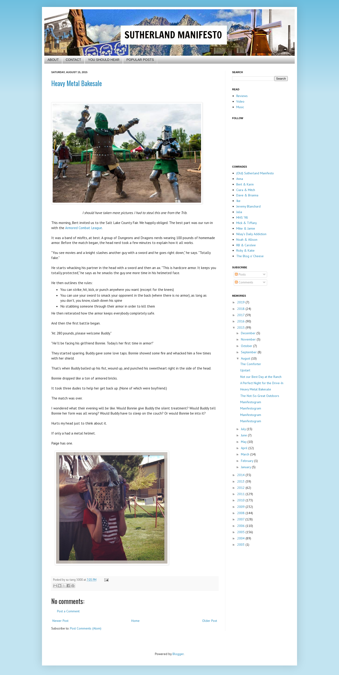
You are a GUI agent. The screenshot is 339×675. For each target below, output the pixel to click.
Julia (239, 212)
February (247, 461)
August (246, 358)
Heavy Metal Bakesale (76, 83)
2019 (241, 302)
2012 (241, 488)
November (249, 339)
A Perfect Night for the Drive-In (261, 383)
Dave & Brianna (247, 195)
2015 (241, 327)
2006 (241, 526)
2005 (241, 532)
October (247, 346)
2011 (241, 494)
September (249, 352)
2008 (241, 513)
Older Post (209, 621)
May (244, 442)
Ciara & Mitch (245, 190)
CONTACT (73, 60)
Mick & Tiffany (246, 223)
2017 (241, 315)
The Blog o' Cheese (250, 256)
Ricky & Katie (245, 250)
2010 (241, 500)
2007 (241, 519)
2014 (241, 475)
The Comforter (250, 364)
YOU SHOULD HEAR (103, 60)
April (244, 448)
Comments (244, 282)
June (244, 435)
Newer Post (60, 621)
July (244, 429)
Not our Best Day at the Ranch (260, 377)
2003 (241, 544)
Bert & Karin (245, 184)
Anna (239, 179)
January (246, 467)
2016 (241, 321)
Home (135, 621)
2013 (241, 481)
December (248, 333)
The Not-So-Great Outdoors (259, 396)
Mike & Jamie (245, 228)
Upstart (245, 370)
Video (240, 101)
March (245, 454)
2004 (241, 538)
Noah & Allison (246, 239)
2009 (241, 507)
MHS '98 (242, 217)
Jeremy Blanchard (248, 206)
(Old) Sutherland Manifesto (255, 173)
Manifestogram (250, 402)
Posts (240, 274)
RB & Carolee (246, 245)
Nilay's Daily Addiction (251, 234)
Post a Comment (68, 611)
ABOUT (53, 60)
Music (240, 107)
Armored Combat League (83, 227)
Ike (238, 201)
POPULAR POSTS (140, 60)
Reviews (242, 96)
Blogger (178, 654)
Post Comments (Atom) (85, 628)
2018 (241, 309)
